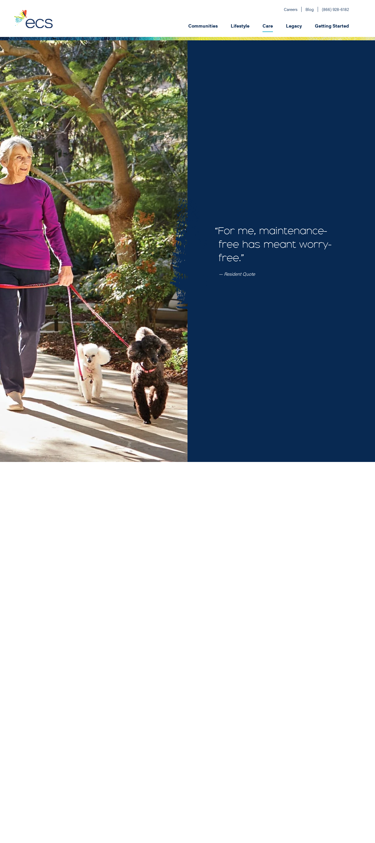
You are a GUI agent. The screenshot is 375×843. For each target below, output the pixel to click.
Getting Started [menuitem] (332, 25)
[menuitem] (220, 25)
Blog (309, 9)
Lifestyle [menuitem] (240, 25)
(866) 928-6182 (335, 9)
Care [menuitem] (267, 25)
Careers (290, 9)
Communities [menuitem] (203, 25)
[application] (214, 25)
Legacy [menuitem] (294, 25)
